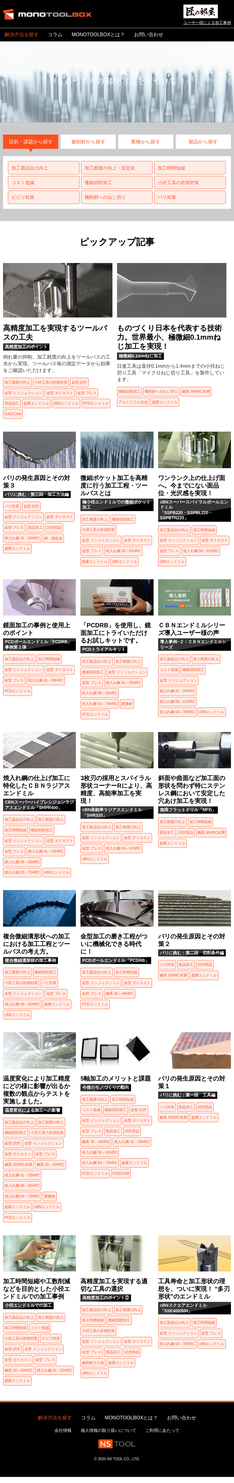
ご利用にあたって (162, 1436)
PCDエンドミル (96, 409)
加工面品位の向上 (31, 169)
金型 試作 (79, 388)
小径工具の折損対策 (180, 185)
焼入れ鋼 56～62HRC (123, 557)
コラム (55, 34)
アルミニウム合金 (133, 408)
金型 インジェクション (23, 399)
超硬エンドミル (36, 409)
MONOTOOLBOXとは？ (98, 34)
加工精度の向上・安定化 (112, 169)
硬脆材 (127, 709)
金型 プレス (87, 399)
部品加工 (12, 409)
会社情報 (63, 1436)
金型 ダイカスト (59, 399)
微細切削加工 (99, 185)
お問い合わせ (148, 34)
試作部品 (54, 533)
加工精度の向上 (17, 388)
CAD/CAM (13, 420)
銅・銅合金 (53, 544)
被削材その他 (93, 1368)
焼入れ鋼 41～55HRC (22, 544)
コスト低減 (24, 185)
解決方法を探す (22, 34)
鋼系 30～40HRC (120, 999)
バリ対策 (168, 202)
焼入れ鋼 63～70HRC (99, 709)
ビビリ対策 (24, 202)
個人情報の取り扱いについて (108, 1436)
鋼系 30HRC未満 (196, 397)
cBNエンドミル (66, 409)
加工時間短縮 (172, 169)
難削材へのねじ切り (107, 202)
